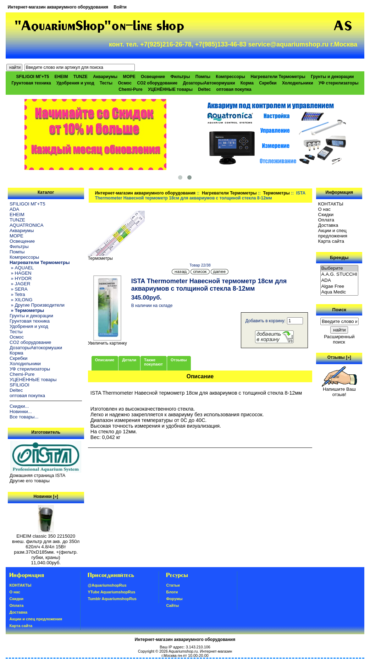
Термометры (276, 193)
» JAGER (20, 283)
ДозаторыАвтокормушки (209, 83)
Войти (120, 7)
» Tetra (17, 294)
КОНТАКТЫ (330, 204)
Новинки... (21, 411)
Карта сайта (331, 241)
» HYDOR (21, 278)
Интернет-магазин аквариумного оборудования (58, 7)
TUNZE (80, 76)
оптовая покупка (234, 89)
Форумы (174, 599)
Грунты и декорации (332, 76)
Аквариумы (105, 76)
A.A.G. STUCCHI (339, 274)
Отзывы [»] (339, 357)
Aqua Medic (339, 292)
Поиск (339, 309)
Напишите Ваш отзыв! (339, 389)
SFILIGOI (19, 385)
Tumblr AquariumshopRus (112, 599)
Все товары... (24, 416)
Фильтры (180, 76)
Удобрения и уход (75, 83)
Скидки (326, 214)
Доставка (328, 225)
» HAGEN (21, 273)
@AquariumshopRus (107, 585)
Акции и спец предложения (332, 233)
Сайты (172, 605)
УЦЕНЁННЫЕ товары (170, 89)
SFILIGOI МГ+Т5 (32, 76)
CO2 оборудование (157, 83)
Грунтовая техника (31, 83)
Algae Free (339, 287)
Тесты (106, 83)
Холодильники (297, 83)
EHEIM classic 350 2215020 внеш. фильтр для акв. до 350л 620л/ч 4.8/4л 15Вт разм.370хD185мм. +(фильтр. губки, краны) (45, 544)
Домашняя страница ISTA (37, 475)
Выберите (339, 268)
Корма (247, 83)
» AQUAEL (22, 267)
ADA (14, 209)
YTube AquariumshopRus (111, 592)
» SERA (19, 289)
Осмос (125, 83)
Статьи (173, 585)
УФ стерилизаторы (339, 83)
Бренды (339, 257)
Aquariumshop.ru (183, 651)
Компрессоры (230, 76)
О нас (324, 209)
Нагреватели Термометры (229, 193)
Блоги (172, 592)
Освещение (153, 76)
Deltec (204, 89)
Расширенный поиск (339, 339)
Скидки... (19, 406)
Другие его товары (30, 480)
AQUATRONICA (27, 225)
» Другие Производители (37, 305)
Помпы (202, 76)
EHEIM (61, 76)
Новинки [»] (45, 496)
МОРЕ (129, 76)
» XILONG (21, 299)
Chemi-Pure (130, 89)
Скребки (267, 83)
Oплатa (326, 220)
